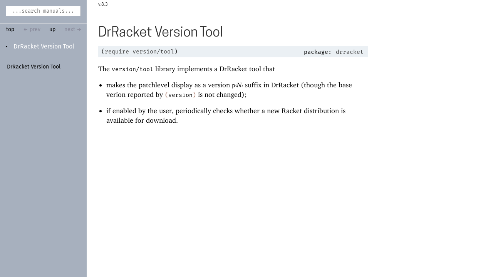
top (10, 29)
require (117, 51)
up (52, 29)
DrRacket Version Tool (43, 46)
